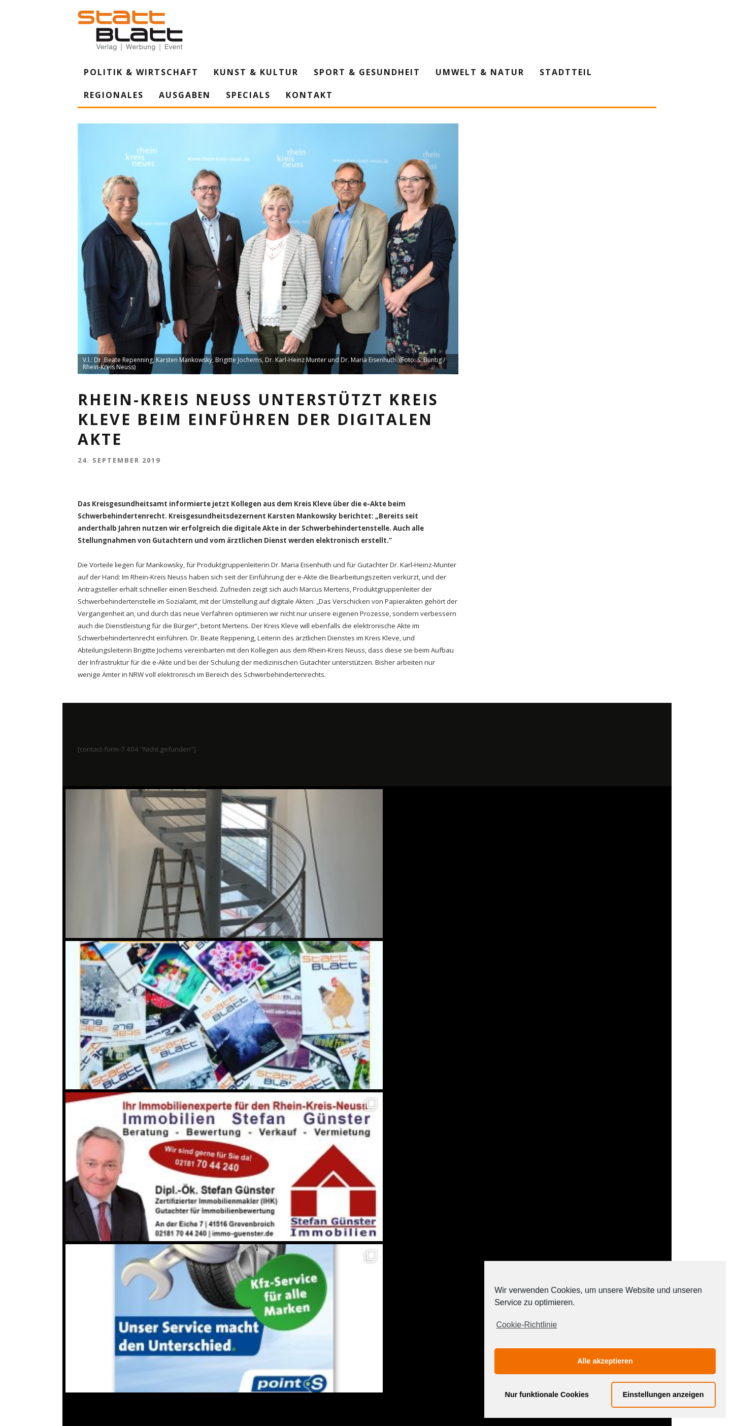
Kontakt (309, 95)
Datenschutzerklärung (369, 1324)
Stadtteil (566, 72)
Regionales (114, 95)
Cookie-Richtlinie (526, 1324)
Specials (248, 95)
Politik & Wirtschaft (141, 72)
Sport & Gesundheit (367, 72)
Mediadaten (483, 1324)
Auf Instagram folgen (368, 1103)
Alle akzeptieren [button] (605, 1361)
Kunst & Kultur (256, 72)
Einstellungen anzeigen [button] (663, 1394)
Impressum (257, 1324)
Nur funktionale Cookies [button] (547, 1394)
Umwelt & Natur (480, 72)
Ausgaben (185, 95)
